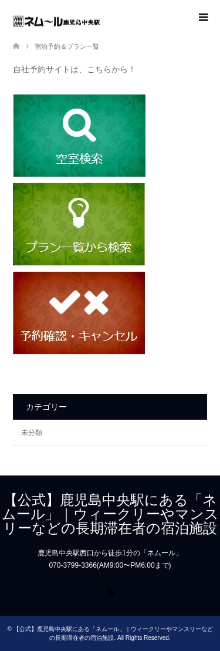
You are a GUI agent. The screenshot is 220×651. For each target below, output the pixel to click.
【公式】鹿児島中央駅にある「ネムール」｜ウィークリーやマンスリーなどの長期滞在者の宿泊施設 (110, 514)
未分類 (31, 433)
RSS (110, 590)
